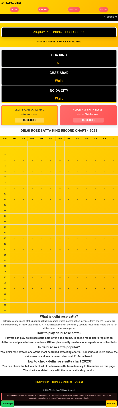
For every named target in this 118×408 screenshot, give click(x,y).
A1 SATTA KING (11, 3)
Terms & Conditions (62, 381)
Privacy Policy (42, 381)
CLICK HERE (29, 120)
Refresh (111, 403)
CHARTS (43, 9)
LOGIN (103, 9)
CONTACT (74, 9)
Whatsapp (8, 403)
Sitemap (79, 381)
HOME (14, 9)
